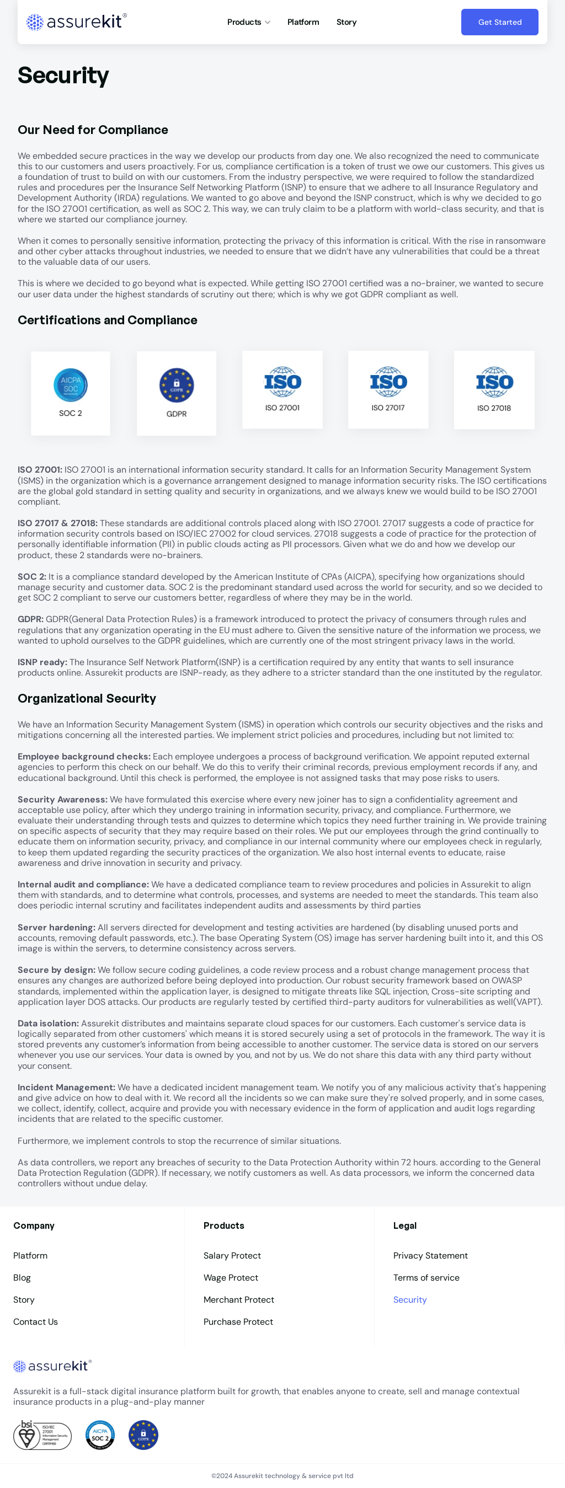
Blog (22, 1277)
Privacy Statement (430, 1255)
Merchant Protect (239, 1299)
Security (411, 1299)
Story (346, 22)
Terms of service (426, 1277)
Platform (303, 22)
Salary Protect (232, 1255)
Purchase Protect (238, 1322)
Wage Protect (231, 1277)
